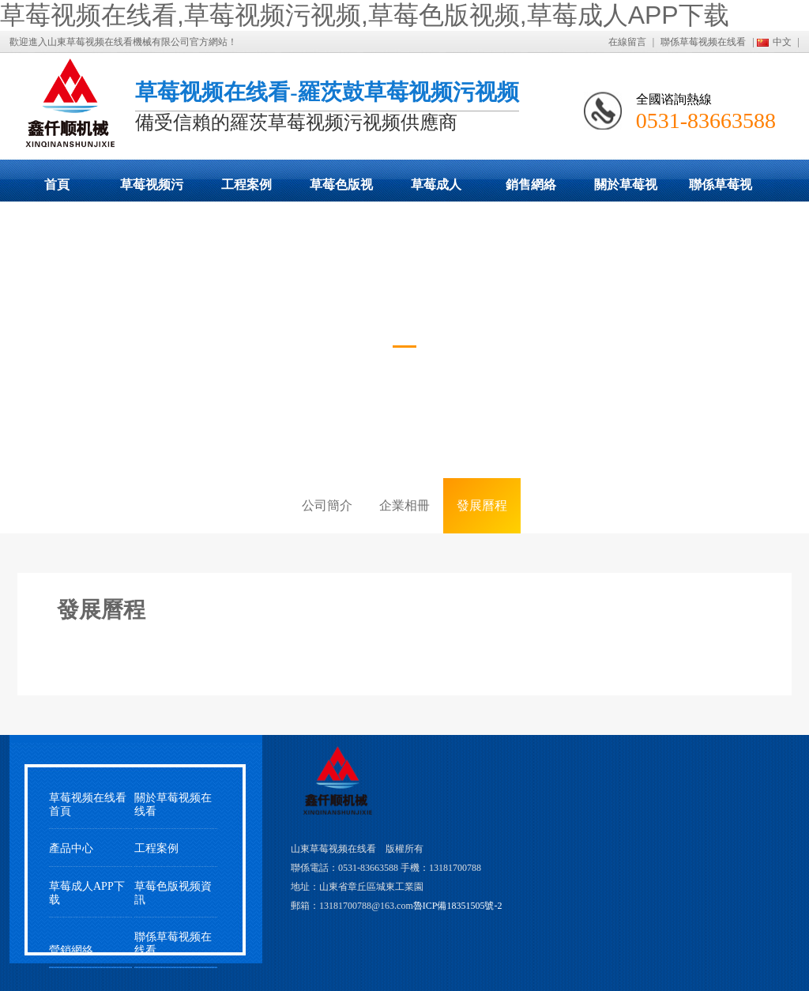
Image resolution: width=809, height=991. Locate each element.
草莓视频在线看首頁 (87, 804)
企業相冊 (404, 505)
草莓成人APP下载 (436, 190)
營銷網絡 (71, 950)
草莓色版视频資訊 (173, 893)
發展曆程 (482, 505)
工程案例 (246, 184)
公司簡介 (327, 505)
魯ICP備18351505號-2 (457, 905)
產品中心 (71, 848)
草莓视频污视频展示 (151, 190)
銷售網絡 (531, 184)
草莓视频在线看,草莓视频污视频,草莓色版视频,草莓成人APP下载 (364, 15)
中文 (782, 41)
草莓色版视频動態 (341, 190)
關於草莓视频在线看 (625, 190)
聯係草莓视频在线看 (703, 41)
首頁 (57, 184)
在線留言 (627, 41)
